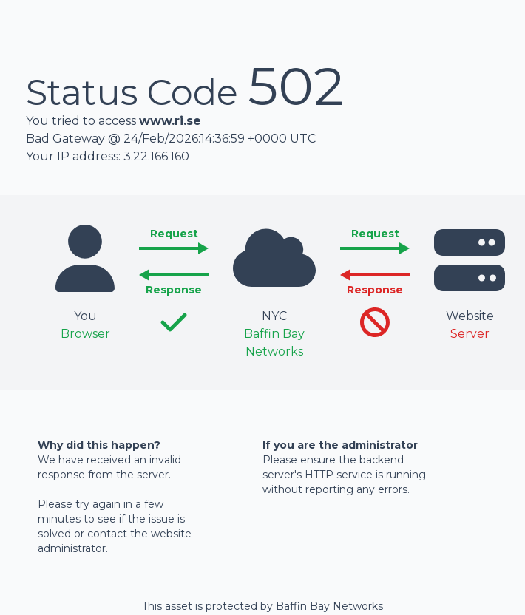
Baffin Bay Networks (329, 606)
